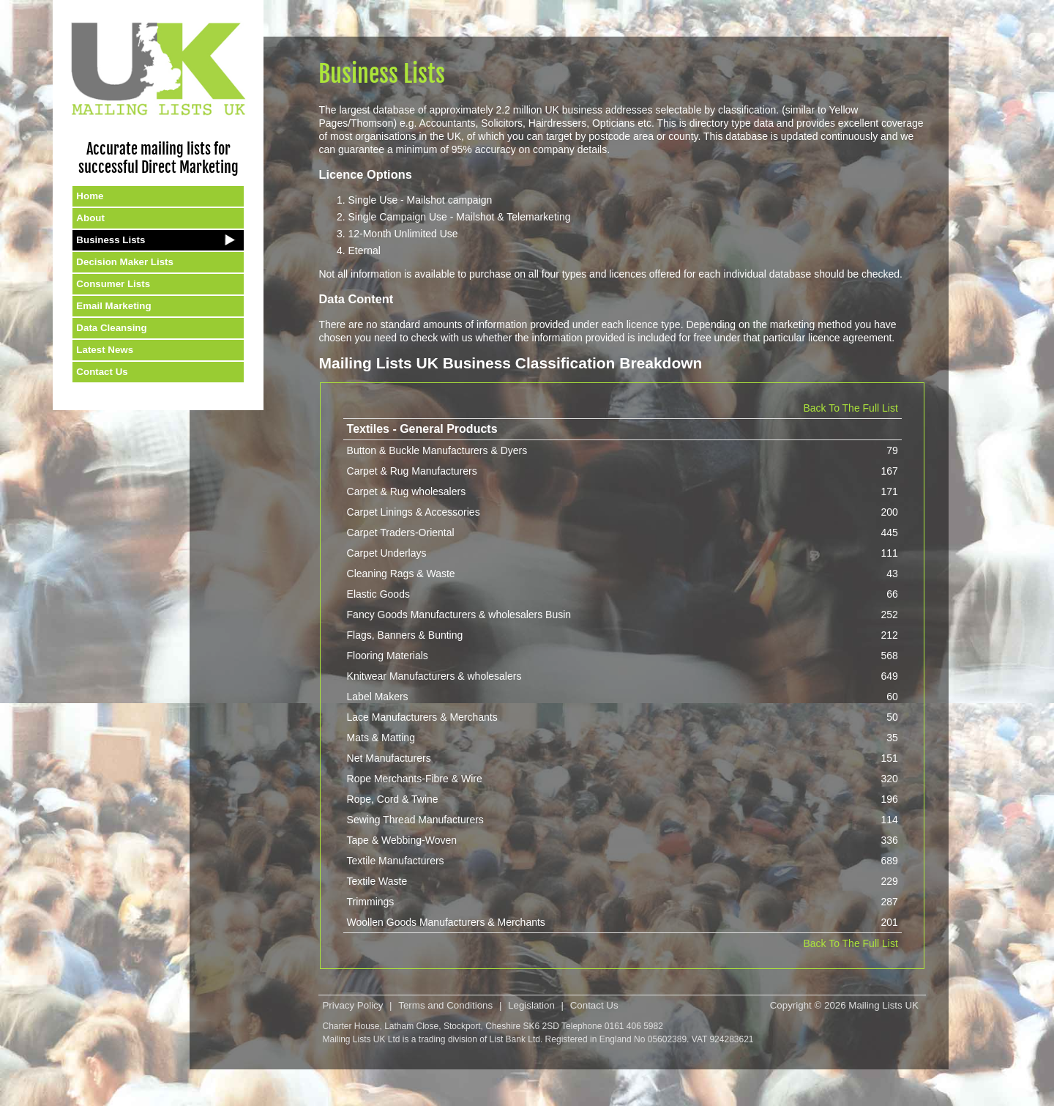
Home (89, 195)
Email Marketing (113, 305)
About (90, 217)
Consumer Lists (113, 283)
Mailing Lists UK (883, 1005)
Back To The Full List (850, 408)
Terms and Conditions (445, 1005)
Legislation (531, 1005)
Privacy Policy (352, 1005)
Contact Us (101, 371)
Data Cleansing (111, 327)
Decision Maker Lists (124, 261)
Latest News (104, 349)
